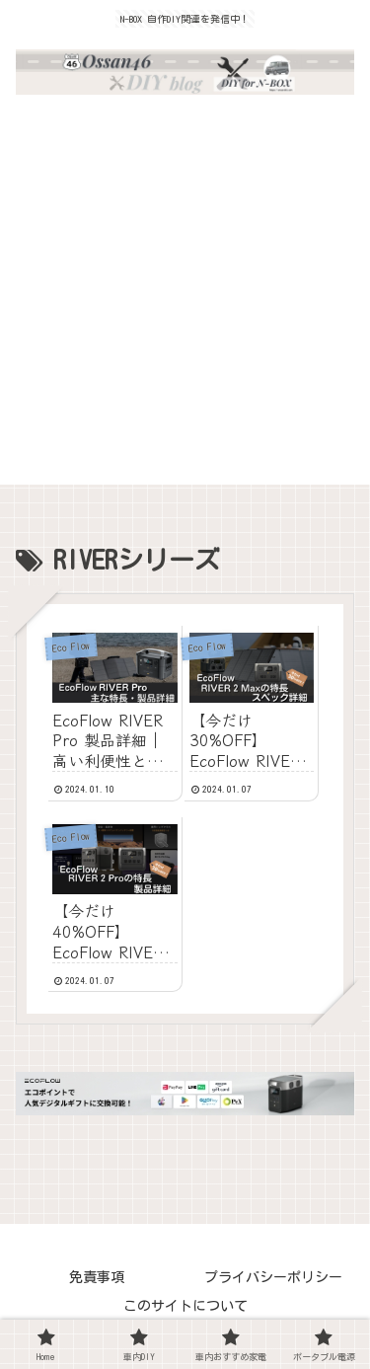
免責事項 (96, 1277)
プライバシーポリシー (273, 1277)
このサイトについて (185, 1306)
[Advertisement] (185, 299)
